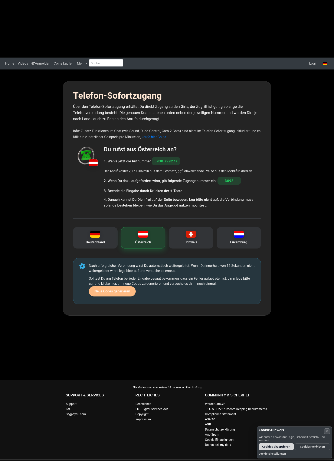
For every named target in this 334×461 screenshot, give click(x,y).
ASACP (210, 419)
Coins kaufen (63, 63)
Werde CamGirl (215, 404)
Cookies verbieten (312, 446)
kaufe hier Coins (154, 137)
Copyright (141, 414)
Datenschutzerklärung (220, 429)
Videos (23, 63)
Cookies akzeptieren (276, 446)
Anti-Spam (212, 434)
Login (313, 63)
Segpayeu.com (76, 414)
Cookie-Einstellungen (219, 440)
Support (71, 404)
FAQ (68, 409)
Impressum (143, 419)
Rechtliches (143, 404)
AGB (208, 424)
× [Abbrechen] (327, 431)
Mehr (81, 63)
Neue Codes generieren (112, 291)
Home (9, 63)
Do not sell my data (218, 445)
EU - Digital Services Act (151, 409)
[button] (325, 63)
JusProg (196, 387)
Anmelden (41, 63)
